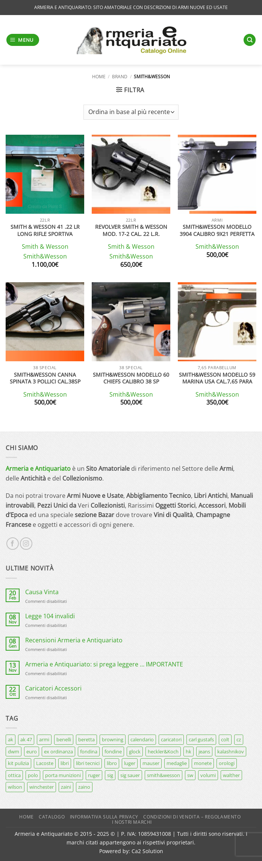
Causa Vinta (42, 592)
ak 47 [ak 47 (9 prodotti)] (26, 739)
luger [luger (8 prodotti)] (129, 763)
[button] (22, 40)
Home (99, 76)
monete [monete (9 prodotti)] (203, 763)
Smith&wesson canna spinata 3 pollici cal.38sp (45, 378)
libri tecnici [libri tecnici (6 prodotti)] (88, 763)
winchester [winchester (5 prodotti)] (41, 786)
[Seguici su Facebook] (12, 543)
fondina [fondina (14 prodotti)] (88, 751)
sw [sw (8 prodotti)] (190, 775)
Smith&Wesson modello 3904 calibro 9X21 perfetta (217, 230)
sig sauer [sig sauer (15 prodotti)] (130, 775)
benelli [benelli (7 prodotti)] (63, 739)
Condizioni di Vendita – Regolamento (192, 817)
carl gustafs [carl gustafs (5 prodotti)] (201, 739)
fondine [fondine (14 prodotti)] (113, 751)
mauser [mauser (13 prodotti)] (150, 763)
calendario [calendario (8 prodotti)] (142, 739)
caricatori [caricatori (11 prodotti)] (171, 739)
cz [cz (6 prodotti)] (238, 739)
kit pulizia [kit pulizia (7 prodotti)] (18, 763)
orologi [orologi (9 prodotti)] (227, 763)
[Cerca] (250, 40)
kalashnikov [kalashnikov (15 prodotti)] (230, 751)
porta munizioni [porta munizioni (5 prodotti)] (63, 775)
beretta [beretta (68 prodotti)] (86, 739)
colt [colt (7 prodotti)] (225, 739)
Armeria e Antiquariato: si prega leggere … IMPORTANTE (104, 664)
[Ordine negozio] (131, 112)
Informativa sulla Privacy (104, 817)
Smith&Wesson (45, 256)
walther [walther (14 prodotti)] (231, 775)
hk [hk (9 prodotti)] (188, 751)
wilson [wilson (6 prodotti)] (15, 786)
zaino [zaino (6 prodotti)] (84, 786)
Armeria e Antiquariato (38, 468)
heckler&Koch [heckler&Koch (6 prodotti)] (163, 751)
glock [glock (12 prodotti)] (135, 751)
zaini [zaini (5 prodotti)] (66, 786)
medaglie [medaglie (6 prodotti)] (177, 763)
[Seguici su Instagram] (26, 543)
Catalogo (52, 817)
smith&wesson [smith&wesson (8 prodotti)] (163, 775)
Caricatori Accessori (53, 688)
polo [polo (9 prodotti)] (33, 775)
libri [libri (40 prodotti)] (65, 763)
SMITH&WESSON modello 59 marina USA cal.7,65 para (217, 378)
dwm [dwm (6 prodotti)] (13, 751)
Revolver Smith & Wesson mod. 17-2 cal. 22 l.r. (131, 230)
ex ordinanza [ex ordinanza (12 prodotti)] (58, 751)
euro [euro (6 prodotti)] (31, 751)
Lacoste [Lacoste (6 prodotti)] (44, 763)
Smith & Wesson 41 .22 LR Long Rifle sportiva (45, 230)
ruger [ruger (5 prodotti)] (94, 775)
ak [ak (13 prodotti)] (10, 739)
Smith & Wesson (45, 247)
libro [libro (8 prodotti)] (112, 763)
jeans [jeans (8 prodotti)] (204, 751)
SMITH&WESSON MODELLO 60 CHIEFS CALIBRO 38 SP (131, 378)
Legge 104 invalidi (50, 616)
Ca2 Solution (147, 851)
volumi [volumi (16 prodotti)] (208, 775)
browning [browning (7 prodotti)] (112, 739)
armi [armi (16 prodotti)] (44, 739)
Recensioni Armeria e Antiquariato (74, 640)
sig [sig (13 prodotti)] (110, 775)
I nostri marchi (132, 822)
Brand (119, 76)
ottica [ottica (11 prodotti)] (14, 775)
